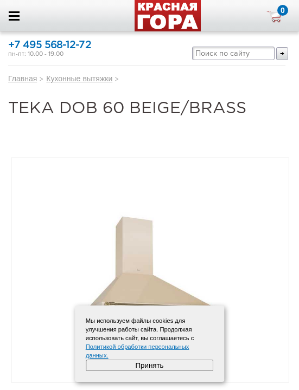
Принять (149, 365)
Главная (22, 78)
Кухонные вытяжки (79, 78)
